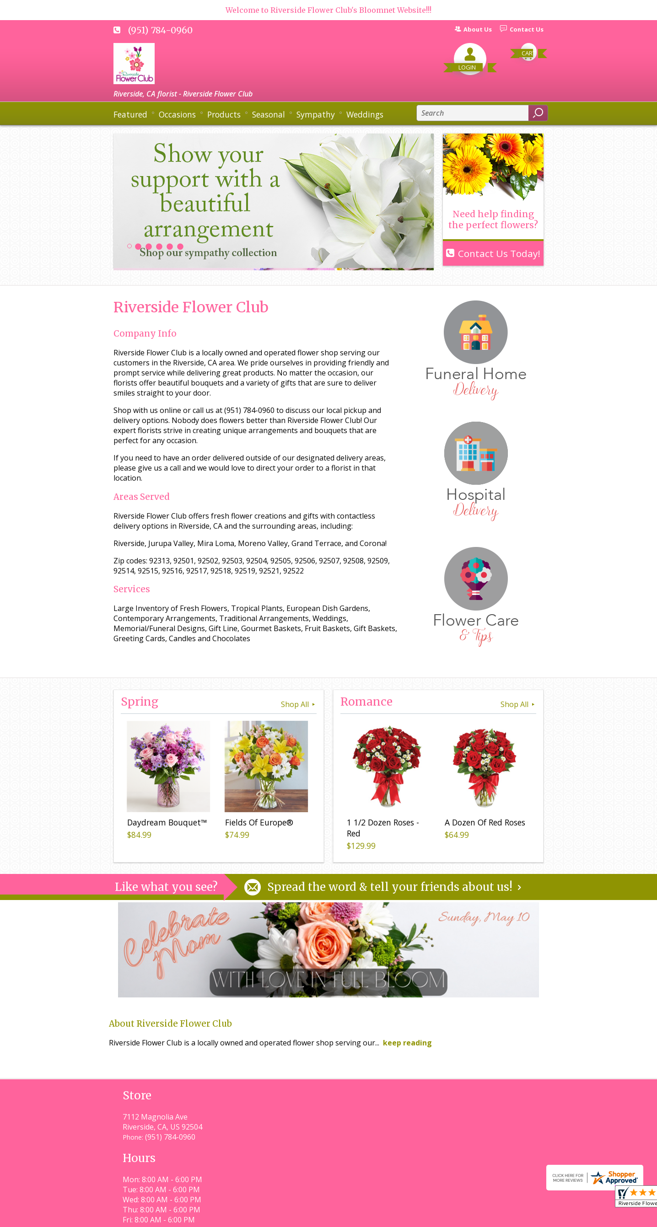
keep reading (407, 1043)
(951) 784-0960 (160, 30)
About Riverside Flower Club (170, 1023)
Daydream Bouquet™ (165, 824)
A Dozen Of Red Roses (483, 824)
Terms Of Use (317, 1215)
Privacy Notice (377, 1215)
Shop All (299, 704)
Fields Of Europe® (257, 824)
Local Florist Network (449, 1215)
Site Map (512, 1215)
